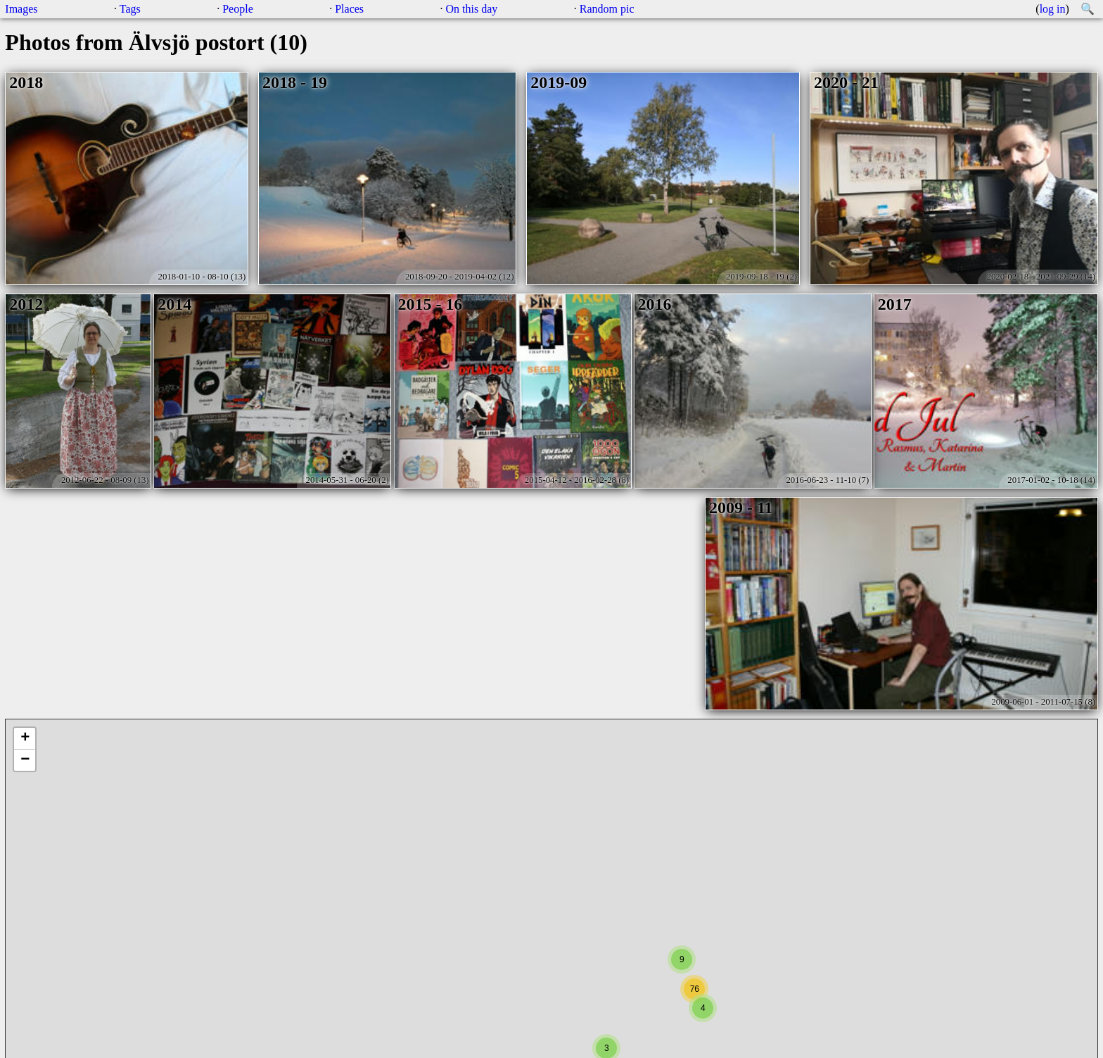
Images (21, 9)
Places (349, 9)
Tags (130, 9)
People (237, 9)
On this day (472, 9)
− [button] (25, 760)
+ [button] (25, 738)
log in (1053, 9)
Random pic (607, 9)
